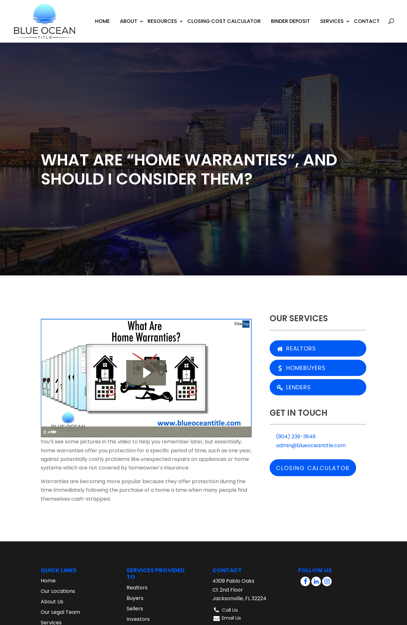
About (128, 16)
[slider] (140, 432)
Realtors (296, 348)
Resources (162, 16)
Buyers (135, 598)
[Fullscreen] (245, 432)
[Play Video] (47, 432)
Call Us (230, 610)
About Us (52, 601)
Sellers (135, 608)
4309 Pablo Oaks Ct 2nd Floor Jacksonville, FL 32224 (239, 589)
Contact (367, 16)
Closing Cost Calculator (224, 16)
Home (102, 16)
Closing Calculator (313, 468)
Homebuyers (301, 368)
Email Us (231, 618)
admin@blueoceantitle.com (308, 445)
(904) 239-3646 (293, 436)
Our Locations (58, 591)
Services (332, 16)
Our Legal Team (60, 612)
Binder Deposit (290, 16)
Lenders (293, 387)
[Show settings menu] (232, 432)
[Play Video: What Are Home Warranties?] (146, 372)
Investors (138, 619)
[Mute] (220, 432)
